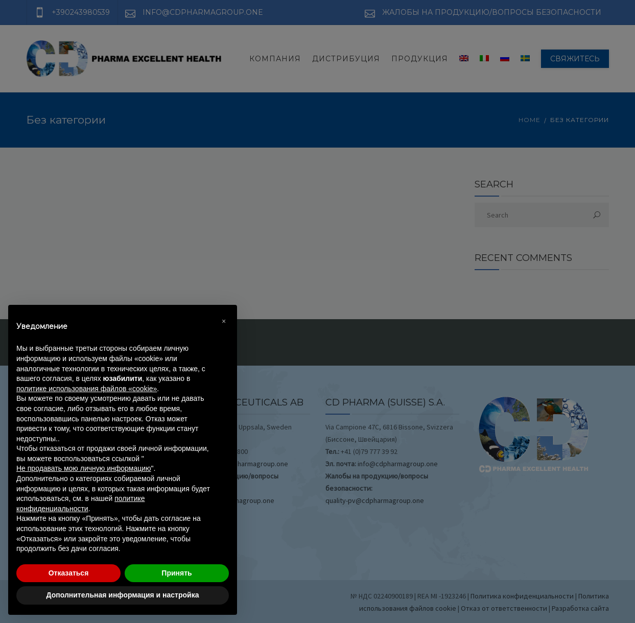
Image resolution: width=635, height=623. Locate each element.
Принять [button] (176, 573)
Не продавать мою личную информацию (83, 468)
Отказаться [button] (69, 573)
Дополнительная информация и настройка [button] (122, 595)
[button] (224, 321)
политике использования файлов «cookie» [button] (86, 389)
